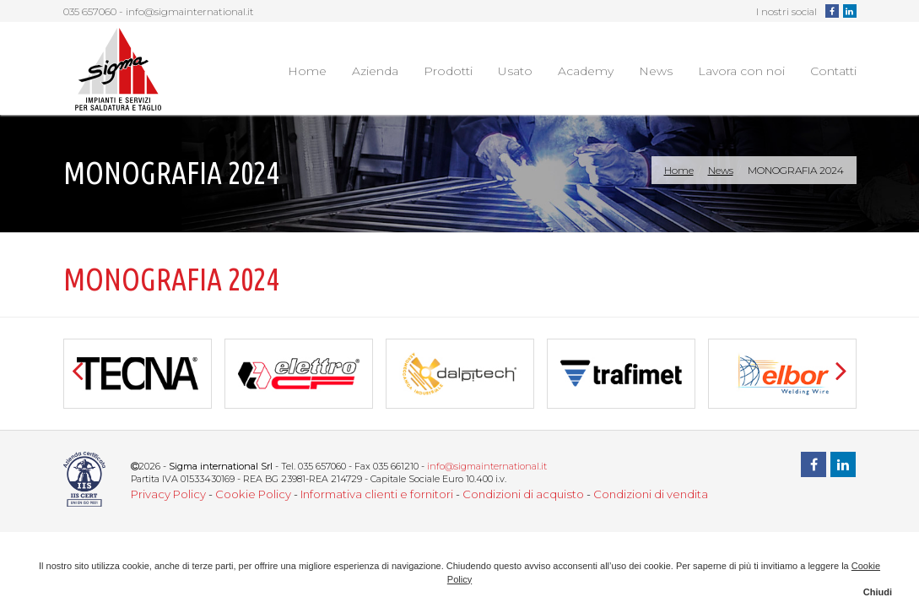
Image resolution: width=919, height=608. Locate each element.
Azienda (375, 71)
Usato (515, 71)
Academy (586, 71)
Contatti (833, 71)
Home (307, 71)
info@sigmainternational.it (190, 11)
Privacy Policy (168, 494)
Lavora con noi (741, 71)
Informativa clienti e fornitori (376, 494)
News (656, 71)
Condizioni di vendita (650, 494)
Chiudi (877, 592)
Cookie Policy (253, 494)
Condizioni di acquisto (523, 494)
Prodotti (448, 71)
